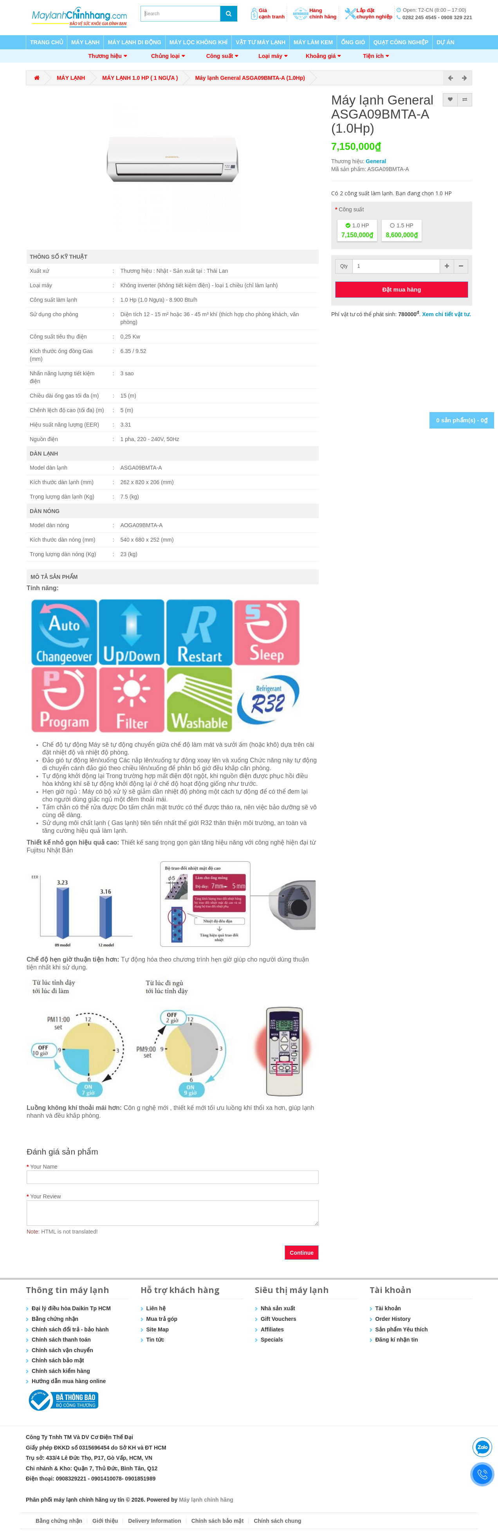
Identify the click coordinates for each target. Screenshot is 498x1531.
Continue (302, 1253)
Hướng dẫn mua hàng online (69, 1381)
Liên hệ (156, 1308)
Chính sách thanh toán (61, 1339)
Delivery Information (154, 1521)
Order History (393, 1319)
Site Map (157, 1329)
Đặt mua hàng (402, 289)
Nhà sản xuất (278, 1308)
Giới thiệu (105, 1521)
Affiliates (272, 1329)
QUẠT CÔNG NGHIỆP (401, 42)
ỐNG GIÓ (353, 42)
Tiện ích (373, 56)
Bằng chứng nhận (55, 1319)
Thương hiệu (105, 56)
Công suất (219, 56)
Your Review (45, 1196)
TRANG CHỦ (46, 42)
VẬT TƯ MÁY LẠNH (260, 42)
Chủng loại (165, 56)
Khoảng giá (321, 56)
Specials (272, 1339)
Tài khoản (388, 1308)
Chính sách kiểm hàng (61, 1371)
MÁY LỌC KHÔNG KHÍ (198, 42)
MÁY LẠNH (85, 42)
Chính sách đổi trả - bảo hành (70, 1329)
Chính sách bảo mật (58, 1360)
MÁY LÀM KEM (313, 42)
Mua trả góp (162, 1319)
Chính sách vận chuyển (62, 1350)
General (376, 161)
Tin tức (155, 1339)
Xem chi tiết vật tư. (446, 314)
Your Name (44, 1167)
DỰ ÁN (445, 42)
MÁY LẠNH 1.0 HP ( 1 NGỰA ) (140, 78)
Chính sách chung (277, 1521)
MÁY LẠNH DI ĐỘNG (134, 42)
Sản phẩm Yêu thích (401, 1329)
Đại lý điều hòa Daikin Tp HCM (71, 1308)
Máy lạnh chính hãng (206, 1500)
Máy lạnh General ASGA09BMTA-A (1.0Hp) (250, 78)
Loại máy (270, 56)
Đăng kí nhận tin (396, 1339)
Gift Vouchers (278, 1319)
